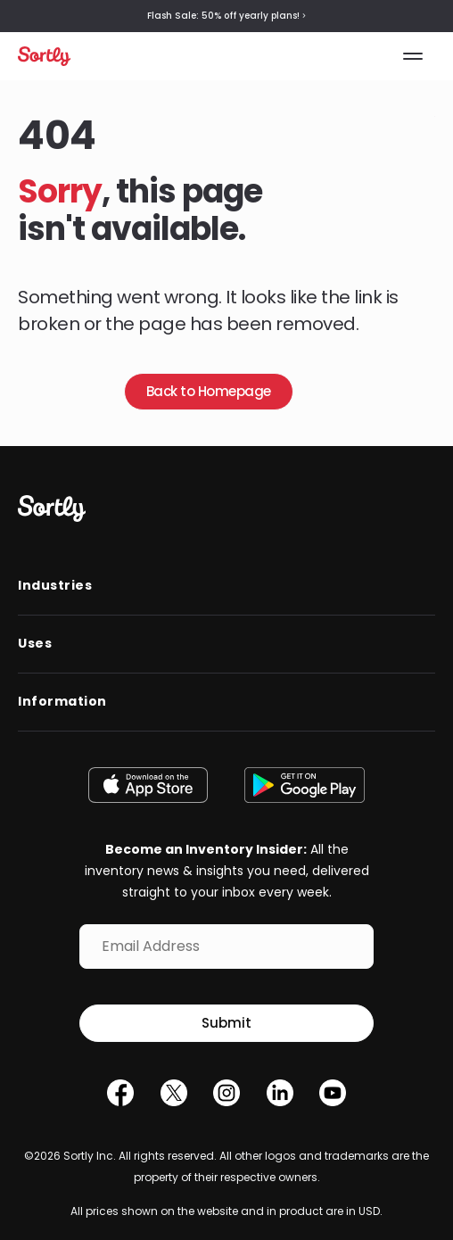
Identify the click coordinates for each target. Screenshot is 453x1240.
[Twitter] (174, 1097)
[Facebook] (120, 1097)
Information (62, 701)
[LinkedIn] (280, 1097)
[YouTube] (332, 1097)
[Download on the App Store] (153, 785)
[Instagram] (226, 1097)
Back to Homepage (208, 391)
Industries (55, 585)
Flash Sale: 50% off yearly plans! (226, 16)
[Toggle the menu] (413, 56)
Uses (35, 643)
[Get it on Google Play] (300, 785)
